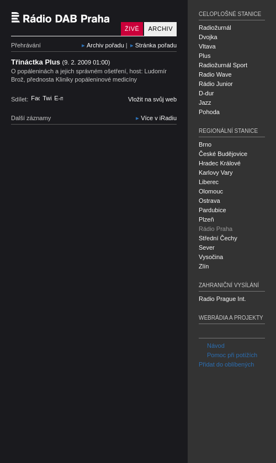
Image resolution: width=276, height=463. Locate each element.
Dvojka (208, 37)
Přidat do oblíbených (226, 364)
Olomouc (211, 191)
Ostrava (209, 200)
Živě (132, 28)
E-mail (58, 98)
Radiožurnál (215, 27)
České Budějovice (223, 153)
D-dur (206, 93)
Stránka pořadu (156, 45)
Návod (212, 345)
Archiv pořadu (105, 45)
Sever (207, 247)
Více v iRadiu (159, 118)
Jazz (205, 102)
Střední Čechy (218, 238)
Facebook (35, 98)
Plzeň (206, 219)
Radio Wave (215, 74)
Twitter (47, 98)
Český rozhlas (30, 453)
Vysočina (211, 257)
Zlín (204, 266)
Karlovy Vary (216, 172)
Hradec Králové (220, 163)
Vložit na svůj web (152, 99)
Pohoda (209, 112)
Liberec (209, 182)
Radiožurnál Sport (223, 65)
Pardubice (212, 210)
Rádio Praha (215, 228)
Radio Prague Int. (222, 298)
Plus (204, 55)
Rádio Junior (216, 83)
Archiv (160, 28)
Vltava (207, 46)
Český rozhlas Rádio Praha (63, 18)
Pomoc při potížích (228, 355)
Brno (205, 144)
